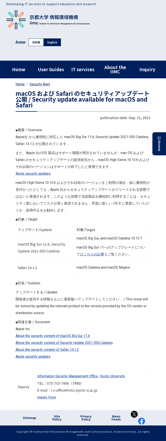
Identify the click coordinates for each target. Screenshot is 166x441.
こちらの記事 (93, 254)
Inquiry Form (46, 397)
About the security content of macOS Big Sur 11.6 (53, 336)
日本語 (36, 42)
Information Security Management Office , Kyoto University (81, 376)
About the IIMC (115, 69)
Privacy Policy (86, 417)
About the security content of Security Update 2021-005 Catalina (64, 343)
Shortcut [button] (159, 144)
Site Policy (56, 417)
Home (18, 69)
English (52, 42)
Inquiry (147, 69)
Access (21, 42)
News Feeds (116, 417)
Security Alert (40, 84)
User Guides (51, 69)
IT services (82, 69)
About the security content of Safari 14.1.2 (47, 350)
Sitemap (29, 418)
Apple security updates (33, 174)
